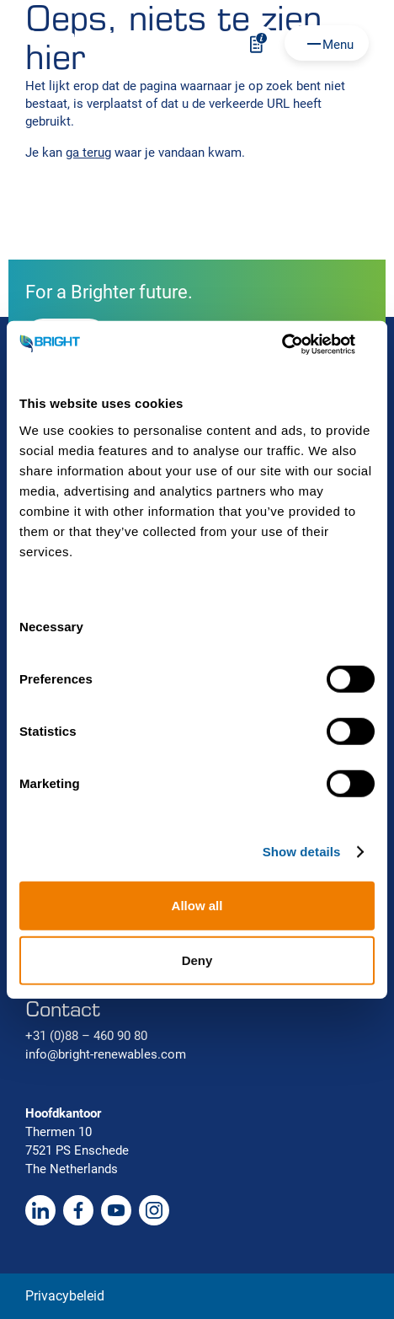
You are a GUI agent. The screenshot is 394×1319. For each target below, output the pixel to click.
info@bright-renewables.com (105, 1054)
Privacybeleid (64, 1296)
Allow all (197, 905)
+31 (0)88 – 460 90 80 (86, 1035)
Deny (197, 960)
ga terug (88, 152)
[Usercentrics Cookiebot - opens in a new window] (301, 344)
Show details (302, 851)
